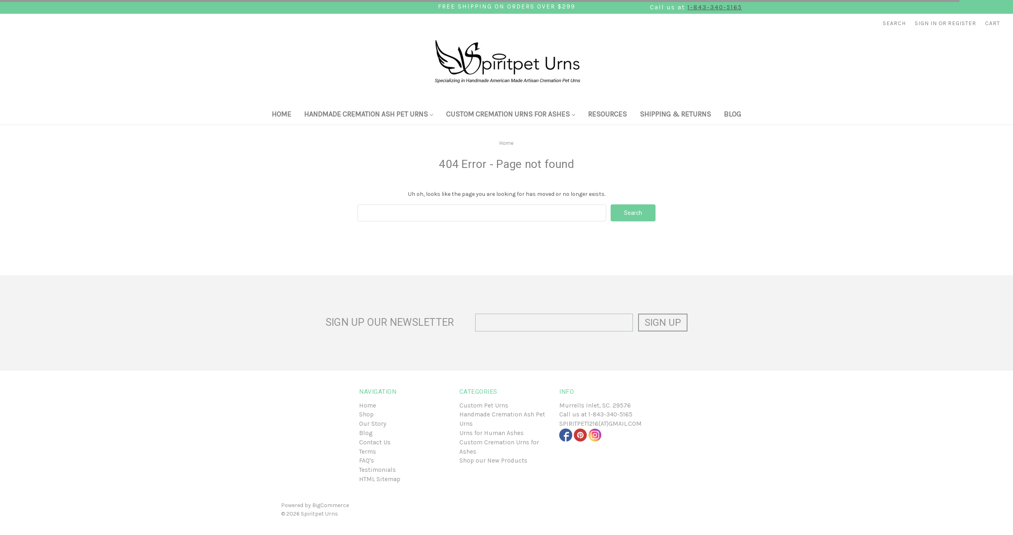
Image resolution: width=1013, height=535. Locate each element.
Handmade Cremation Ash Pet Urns (368, 114)
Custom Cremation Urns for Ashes (510, 114)
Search (894, 23)
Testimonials (377, 469)
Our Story (372, 423)
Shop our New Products (493, 460)
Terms (367, 451)
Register (962, 23)
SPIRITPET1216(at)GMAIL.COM (600, 423)
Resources (607, 114)
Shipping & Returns (675, 114)
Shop (366, 414)
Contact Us (375, 442)
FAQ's (366, 460)
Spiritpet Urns (319, 513)
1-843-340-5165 (714, 7)
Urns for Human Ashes (491, 433)
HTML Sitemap (379, 479)
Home (281, 114)
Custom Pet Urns (483, 405)
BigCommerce (330, 505)
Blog (732, 114)
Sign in (926, 23)
